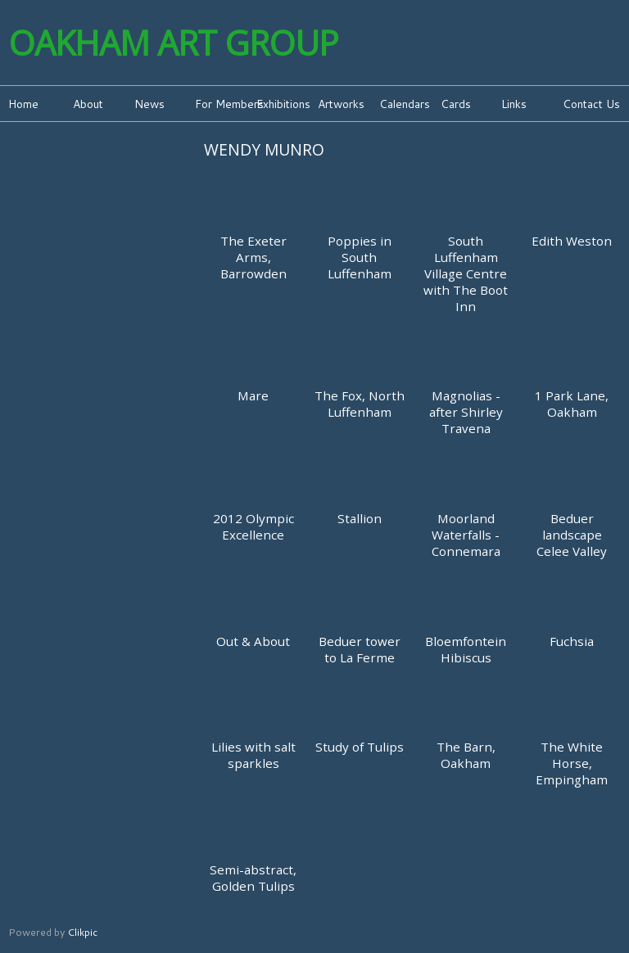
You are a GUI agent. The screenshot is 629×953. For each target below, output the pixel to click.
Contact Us (591, 103)
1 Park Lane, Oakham (572, 403)
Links (514, 103)
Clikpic (82, 931)
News (149, 103)
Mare (253, 395)
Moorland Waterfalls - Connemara (466, 534)
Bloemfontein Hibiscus (465, 649)
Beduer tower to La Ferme (359, 649)
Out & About (253, 641)
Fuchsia (572, 641)
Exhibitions (283, 103)
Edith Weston (572, 241)
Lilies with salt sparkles (253, 754)
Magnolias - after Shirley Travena (466, 411)
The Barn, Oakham (466, 754)
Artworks (341, 103)
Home (23, 103)
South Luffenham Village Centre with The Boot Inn (465, 273)
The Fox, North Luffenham (359, 403)
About (88, 103)
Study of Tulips (359, 746)
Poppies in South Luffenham (359, 257)
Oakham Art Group (173, 42)
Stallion (359, 518)
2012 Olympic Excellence (253, 526)
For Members (224, 103)
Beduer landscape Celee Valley (571, 534)
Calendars (404, 103)
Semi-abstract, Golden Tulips (253, 877)
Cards (456, 103)
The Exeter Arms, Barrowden (253, 257)
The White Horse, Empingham (572, 763)
